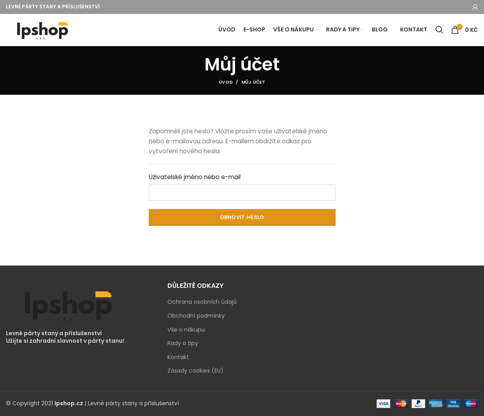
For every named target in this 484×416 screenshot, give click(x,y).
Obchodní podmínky (196, 316)
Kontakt (178, 357)
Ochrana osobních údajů (202, 302)
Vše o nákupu (186, 330)
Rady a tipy (182, 344)
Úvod (226, 82)
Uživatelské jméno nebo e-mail (195, 177)
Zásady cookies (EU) (195, 371)
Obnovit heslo (242, 217)
